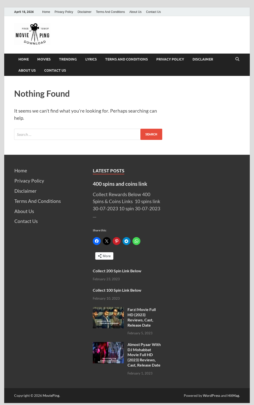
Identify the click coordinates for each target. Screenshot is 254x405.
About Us (135, 12)
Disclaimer (85, 12)
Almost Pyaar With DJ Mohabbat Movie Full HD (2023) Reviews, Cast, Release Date (144, 354)
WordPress (211, 395)
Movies (44, 59)
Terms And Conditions (110, 12)
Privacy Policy (64, 12)
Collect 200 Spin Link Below (117, 270)
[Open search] (237, 59)
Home (46, 12)
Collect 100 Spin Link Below (117, 290)
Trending (68, 59)
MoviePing (51, 395)
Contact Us (153, 12)
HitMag (233, 395)
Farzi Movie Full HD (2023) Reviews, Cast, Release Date (141, 317)
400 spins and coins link (120, 184)
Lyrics (91, 59)
